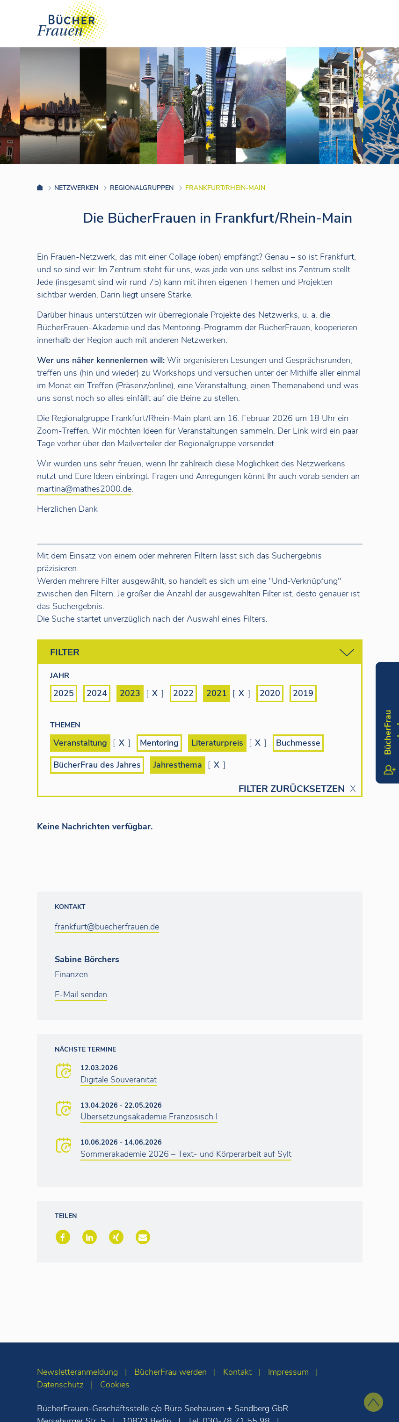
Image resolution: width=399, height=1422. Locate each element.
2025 (63, 693)
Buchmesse (298, 742)
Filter (202, 653)
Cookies (115, 1384)
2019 (303, 693)
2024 (97, 693)
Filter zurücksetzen (292, 789)
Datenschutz (60, 1384)
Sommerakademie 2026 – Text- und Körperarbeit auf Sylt (185, 1154)
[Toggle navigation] (377, 23)
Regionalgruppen (142, 187)
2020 (270, 693)
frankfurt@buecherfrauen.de (107, 926)
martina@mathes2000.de (84, 488)
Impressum (288, 1372)
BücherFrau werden (170, 1372)
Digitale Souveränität (118, 1079)
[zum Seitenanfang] (373, 1402)
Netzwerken (76, 187)
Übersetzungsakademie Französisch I (149, 1116)
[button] (62, 1238)
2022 (183, 693)
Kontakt (237, 1372)
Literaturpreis (217, 742)
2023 (130, 693)
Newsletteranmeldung (77, 1372)
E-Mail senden (81, 994)
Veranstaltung (80, 742)
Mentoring (159, 742)
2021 (216, 693)
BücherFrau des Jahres (97, 764)
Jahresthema (177, 764)
